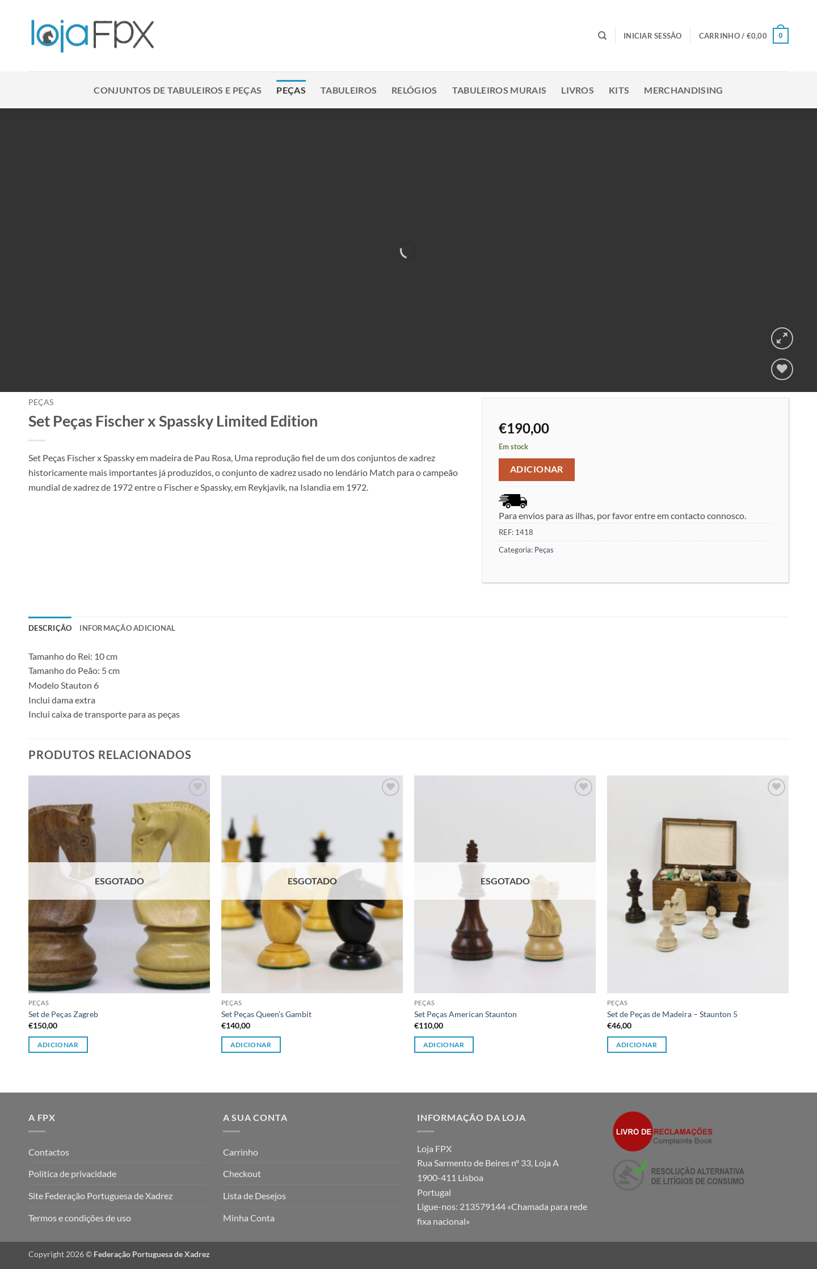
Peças (291, 90)
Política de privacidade (72, 1173)
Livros (577, 90)
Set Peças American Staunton (465, 1014)
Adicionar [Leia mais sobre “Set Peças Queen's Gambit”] (251, 1044)
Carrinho (240, 1151)
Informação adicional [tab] (127, 628)
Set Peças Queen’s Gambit (266, 1014)
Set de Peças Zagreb (63, 1014)
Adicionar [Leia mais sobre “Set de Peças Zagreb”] (58, 1044)
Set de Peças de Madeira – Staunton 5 (672, 1014)
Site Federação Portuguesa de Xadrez (100, 1195)
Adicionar (536, 469)
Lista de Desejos (254, 1195)
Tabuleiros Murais (499, 90)
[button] (653, 36)
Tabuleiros (349, 90)
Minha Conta (249, 1217)
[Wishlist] (782, 370)
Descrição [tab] (49, 628)
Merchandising (683, 90)
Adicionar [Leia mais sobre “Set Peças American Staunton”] (444, 1044)
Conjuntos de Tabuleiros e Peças (178, 90)
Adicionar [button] (637, 1044)
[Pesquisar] (602, 36)
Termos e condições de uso (79, 1217)
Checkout (242, 1173)
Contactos (48, 1151)
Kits (619, 90)
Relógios (414, 90)
